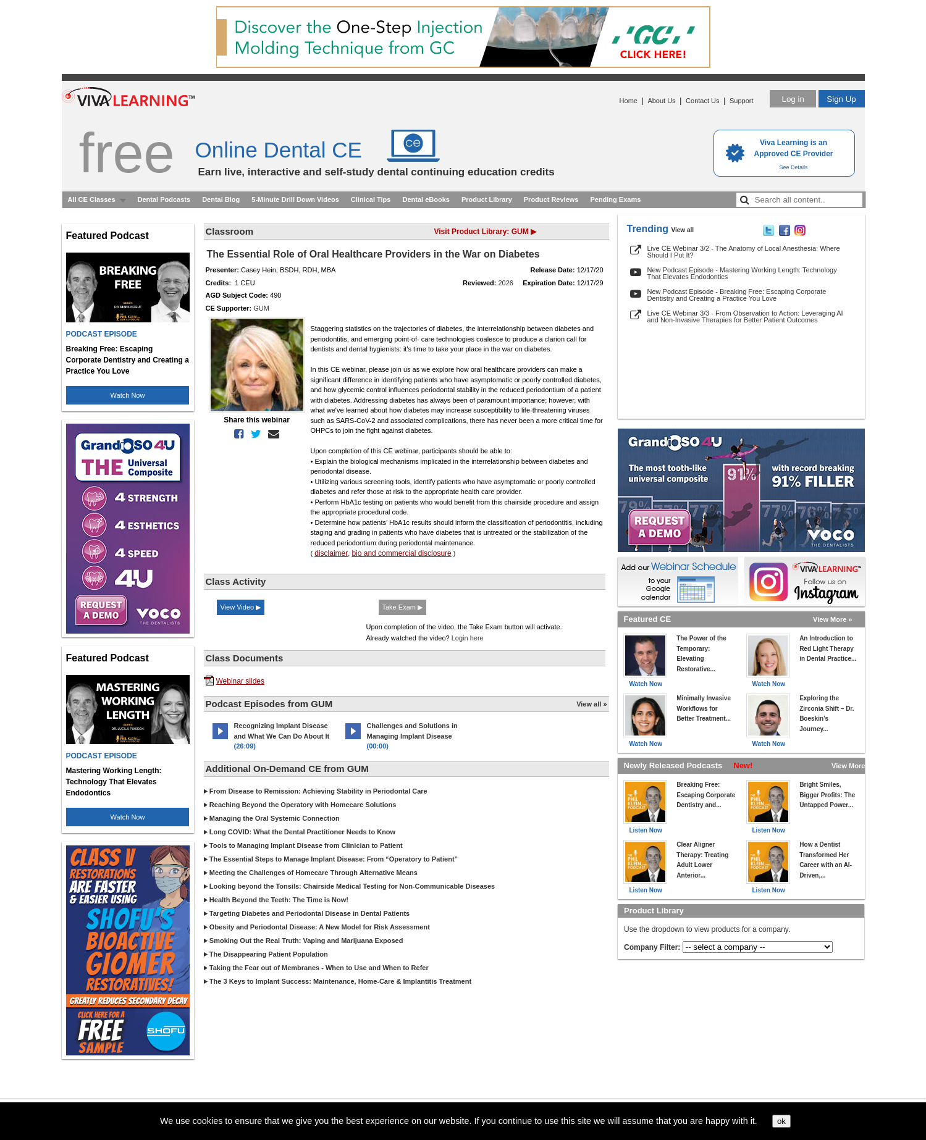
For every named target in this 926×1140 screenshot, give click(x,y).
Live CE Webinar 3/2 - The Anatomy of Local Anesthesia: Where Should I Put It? (743, 252)
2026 (506, 283)
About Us (661, 100)
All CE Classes (92, 199)
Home (629, 100)
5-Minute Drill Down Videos (295, 199)
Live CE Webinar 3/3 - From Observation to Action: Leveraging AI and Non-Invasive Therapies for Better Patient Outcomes (745, 316)
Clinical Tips (371, 199)
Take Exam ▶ (402, 607)
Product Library (486, 199)
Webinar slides (240, 681)
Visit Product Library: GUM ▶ (485, 231)
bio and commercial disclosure (401, 553)
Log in (792, 99)
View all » (591, 704)
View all (682, 230)
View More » (832, 619)
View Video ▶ (241, 607)
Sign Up (841, 99)
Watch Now (128, 395)
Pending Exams (615, 199)
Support (742, 100)
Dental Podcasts (164, 199)
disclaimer (331, 553)
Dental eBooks (425, 199)
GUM (261, 308)
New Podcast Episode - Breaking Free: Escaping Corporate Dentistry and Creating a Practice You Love (737, 295)
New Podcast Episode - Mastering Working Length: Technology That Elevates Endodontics (742, 273)
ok (781, 1121)
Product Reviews (551, 199)
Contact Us (702, 100)
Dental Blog (221, 199)
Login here (468, 638)
